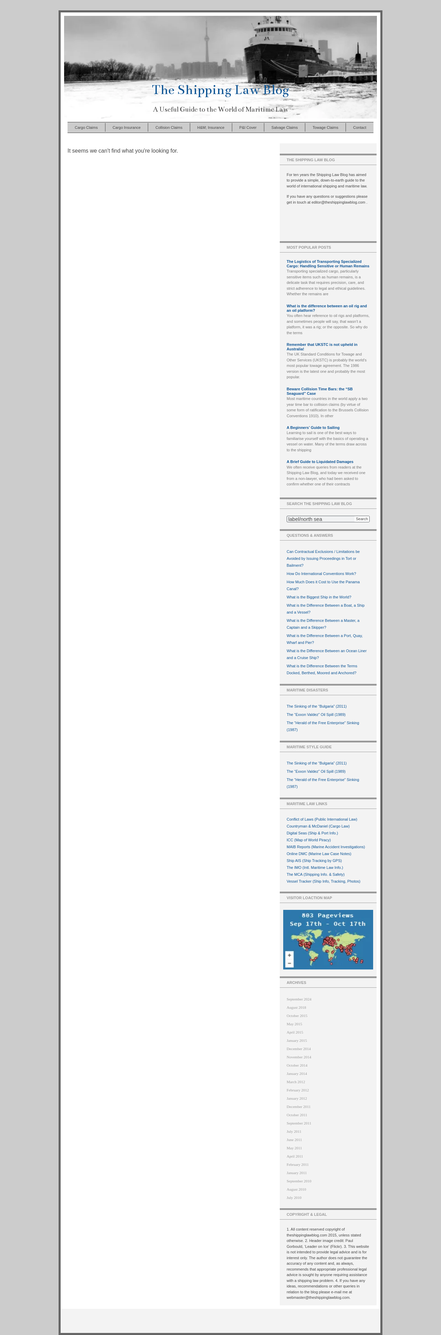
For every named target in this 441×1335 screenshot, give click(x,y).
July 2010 (294, 1197)
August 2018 (296, 1007)
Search (362, 519)
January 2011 (297, 1173)
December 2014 (299, 1049)
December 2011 (299, 1107)
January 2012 (297, 1098)
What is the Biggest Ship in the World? (319, 597)
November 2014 (299, 1057)
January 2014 (297, 1073)
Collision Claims (168, 127)
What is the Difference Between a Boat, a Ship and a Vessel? (326, 608)
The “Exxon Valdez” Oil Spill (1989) (316, 714)
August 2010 (296, 1189)
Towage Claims (325, 127)
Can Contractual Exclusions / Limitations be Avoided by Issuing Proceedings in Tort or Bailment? (323, 558)
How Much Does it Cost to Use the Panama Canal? (323, 585)
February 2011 (298, 1164)
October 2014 (297, 1065)
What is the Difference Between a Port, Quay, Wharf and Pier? (325, 639)
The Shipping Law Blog (220, 90)
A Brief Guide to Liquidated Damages (320, 462)
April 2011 (295, 1156)
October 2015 (297, 1016)
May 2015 (294, 1024)
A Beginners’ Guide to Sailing (313, 427)
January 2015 (297, 1040)
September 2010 (299, 1181)
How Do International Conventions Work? (321, 574)
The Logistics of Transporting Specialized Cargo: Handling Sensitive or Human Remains (328, 263)
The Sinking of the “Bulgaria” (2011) (317, 706)
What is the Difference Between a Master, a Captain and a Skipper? (323, 623)
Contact (359, 127)
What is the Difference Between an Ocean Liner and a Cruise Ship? (327, 654)
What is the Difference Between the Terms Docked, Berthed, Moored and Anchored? (322, 669)
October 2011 (297, 1115)
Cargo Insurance (127, 127)
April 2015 (295, 1032)
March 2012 (296, 1082)
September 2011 (299, 1123)
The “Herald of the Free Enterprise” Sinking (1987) (323, 726)
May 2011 (294, 1148)
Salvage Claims (284, 127)
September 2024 (299, 999)
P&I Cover (248, 127)
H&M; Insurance (211, 127)
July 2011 (294, 1131)
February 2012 (298, 1090)
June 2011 (294, 1140)
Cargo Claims (86, 127)
